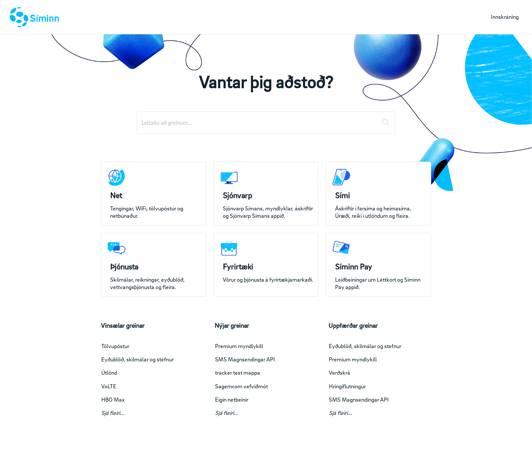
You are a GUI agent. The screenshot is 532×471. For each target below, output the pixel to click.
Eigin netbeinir (231, 399)
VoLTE (108, 386)
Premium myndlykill (239, 346)
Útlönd (109, 372)
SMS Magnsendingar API (245, 359)
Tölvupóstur (115, 346)
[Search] (385, 122)
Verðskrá (339, 372)
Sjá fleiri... (113, 412)
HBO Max (113, 399)
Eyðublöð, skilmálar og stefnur (137, 359)
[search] (257, 122)
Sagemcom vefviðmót (241, 386)
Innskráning (505, 16)
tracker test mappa (237, 372)
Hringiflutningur (347, 386)
